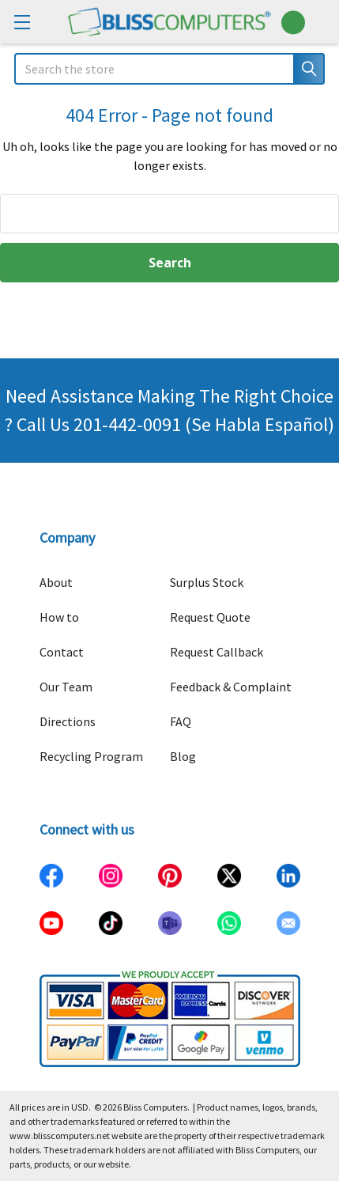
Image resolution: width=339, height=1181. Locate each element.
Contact (62, 652)
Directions (68, 721)
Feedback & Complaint (231, 687)
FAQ (180, 721)
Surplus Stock (206, 582)
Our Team (66, 687)
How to (59, 617)
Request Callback (216, 652)
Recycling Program (91, 756)
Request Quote (210, 617)
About (56, 582)
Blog (183, 756)
